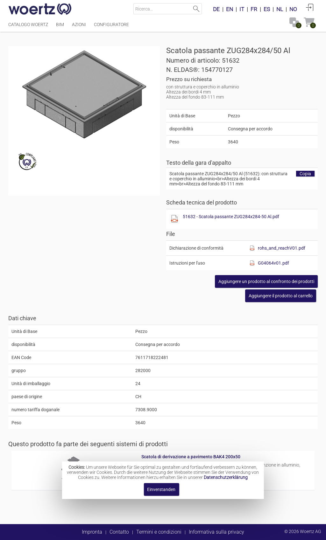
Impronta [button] (92, 532)
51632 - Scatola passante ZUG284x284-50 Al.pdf (231, 216)
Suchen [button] (196, 8)
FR (254, 9)
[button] (266, 281)
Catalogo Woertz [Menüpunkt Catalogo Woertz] (28, 24)
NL (279, 9)
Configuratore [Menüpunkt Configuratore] (111, 24)
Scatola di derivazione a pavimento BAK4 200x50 (190, 456)
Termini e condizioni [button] (158, 532)
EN (229, 9)
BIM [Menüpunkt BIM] (60, 24)
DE (216, 9)
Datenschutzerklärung (226, 477)
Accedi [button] (310, 7)
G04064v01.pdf (273, 263)
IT (241, 9)
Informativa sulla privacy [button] (216, 532)
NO (293, 9)
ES (267, 9)
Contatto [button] (119, 532)
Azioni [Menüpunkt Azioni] (79, 24)
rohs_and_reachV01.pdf (281, 248)
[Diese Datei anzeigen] (174, 219)
